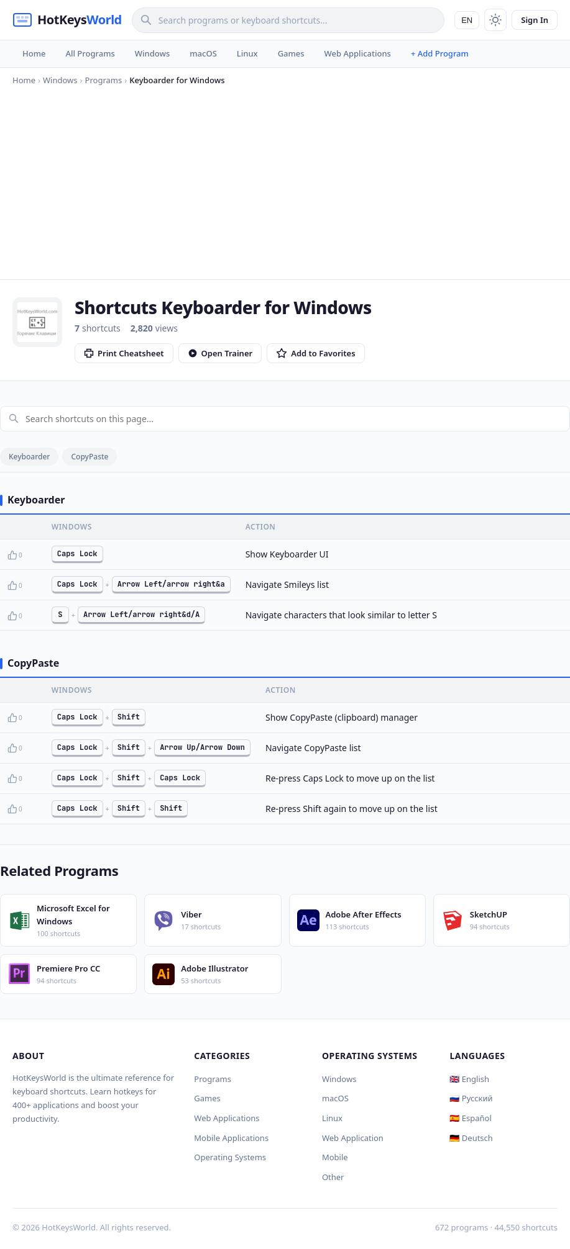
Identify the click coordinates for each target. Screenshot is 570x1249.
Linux (247, 53)
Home (33, 53)
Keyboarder (29, 456)
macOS (203, 53)
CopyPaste (89, 456)
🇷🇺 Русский (470, 1098)
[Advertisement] (285, 180)
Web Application (353, 1137)
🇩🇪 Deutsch (470, 1137)
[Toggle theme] (495, 20)
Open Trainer (220, 353)
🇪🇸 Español (470, 1118)
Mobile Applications (231, 1137)
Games (291, 53)
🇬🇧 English (469, 1078)
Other (333, 1177)
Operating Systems (230, 1157)
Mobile (335, 1157)
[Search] (288, 20)
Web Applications (357, 53)
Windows (152, 53)
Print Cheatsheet (124, 353)
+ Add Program (440, 53)
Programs (212, 1078)
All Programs (89, 53)
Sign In (534, 19)
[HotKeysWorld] (67, 20)
